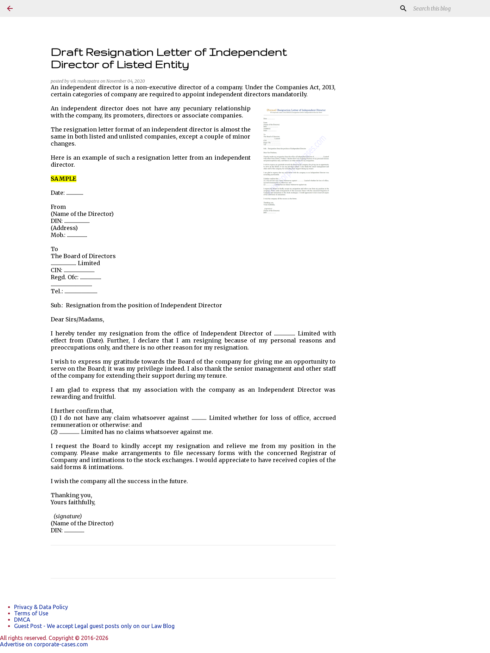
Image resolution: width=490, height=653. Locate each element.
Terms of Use (31, 613)
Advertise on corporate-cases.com (44, 644)
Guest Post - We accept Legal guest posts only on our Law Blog (94, 626)
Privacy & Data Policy (41, 607)
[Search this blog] (447, 8)
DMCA (22, 619)
